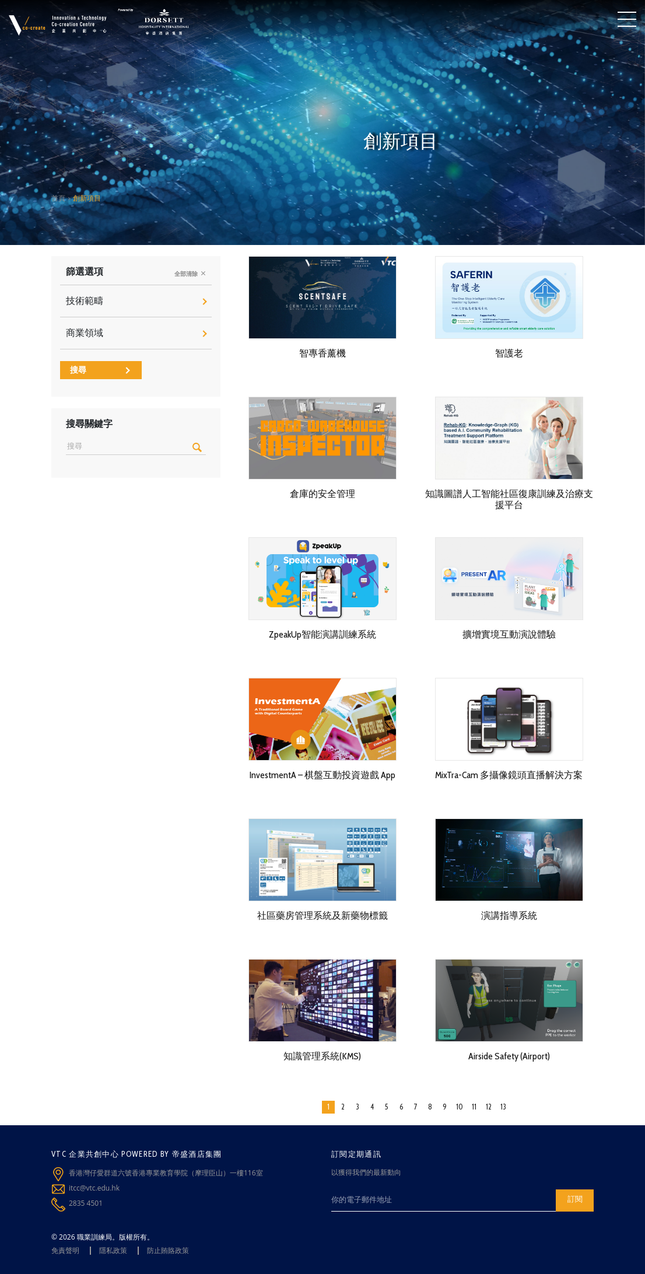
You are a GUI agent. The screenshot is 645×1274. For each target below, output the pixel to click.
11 (474, 1106)
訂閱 (575, 1199)
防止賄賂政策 (168, 1250)
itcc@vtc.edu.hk (94, 1188)
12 (489, 1106)
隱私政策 (113, 1250)
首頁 (58, 198)
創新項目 (87, 198)
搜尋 (100, 370)
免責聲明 (65, 1250)
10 (459, 1106)
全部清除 (190, 274)
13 (503, 1106)
